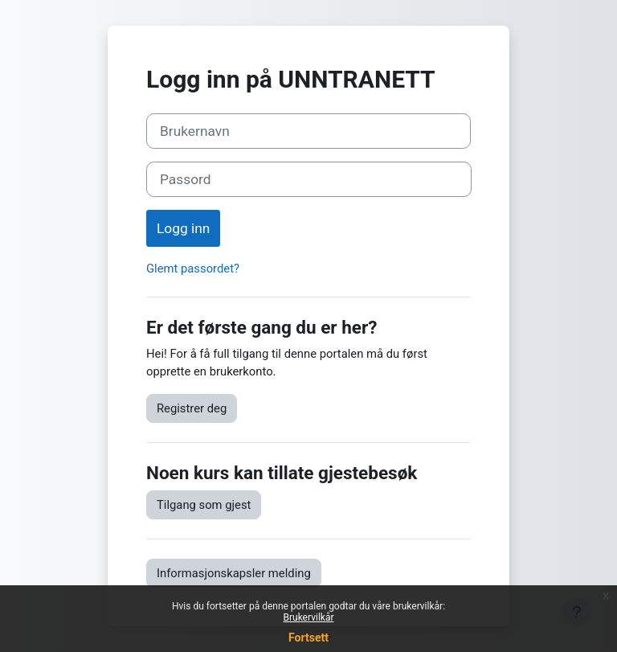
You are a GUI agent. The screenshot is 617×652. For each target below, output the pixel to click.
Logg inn (183, 228)
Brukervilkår (309, 617)
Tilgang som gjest (204, 505)
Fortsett (308, 637)
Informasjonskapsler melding (234, 573)
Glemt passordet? (192, 268)
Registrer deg (192, 408)
